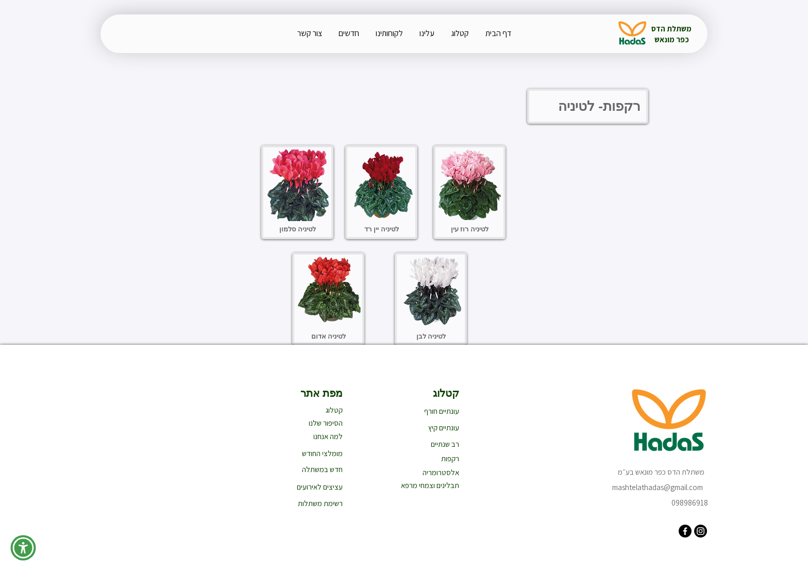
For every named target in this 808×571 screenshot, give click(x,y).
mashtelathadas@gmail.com (657, 487)
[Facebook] (685, 531)
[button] (23, 548)
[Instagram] (700, 531)
